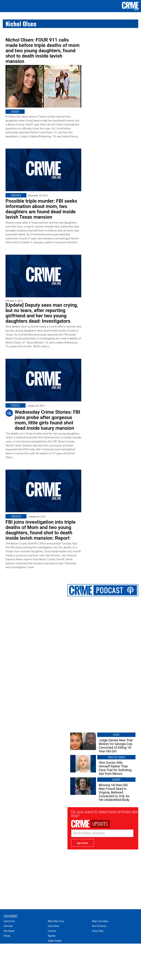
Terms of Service (99, 926)
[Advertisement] (102, 875)
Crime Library (53, 926)
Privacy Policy (97, 931)
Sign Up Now (82, 843)
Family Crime (9, 921)
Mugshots (52, 935)
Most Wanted (9, 931)
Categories (11, 916)
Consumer (52, 931)
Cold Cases (8, 926)
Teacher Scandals (55, 940)
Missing (7, 935)
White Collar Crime (56, 921)
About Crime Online (100, 921)
